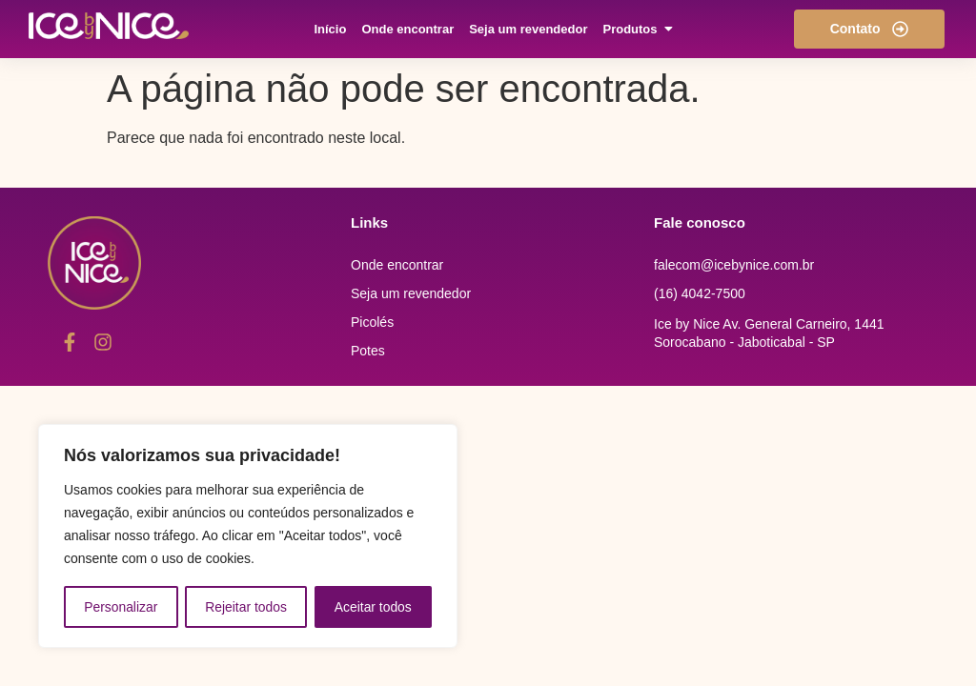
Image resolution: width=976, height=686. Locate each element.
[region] (248, 536)
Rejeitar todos (246, 607)
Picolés (372, 322)
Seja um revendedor (411, 293)
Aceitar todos (374, 607)
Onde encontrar (397, 264)
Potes (368, 350)
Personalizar (121, 607)
